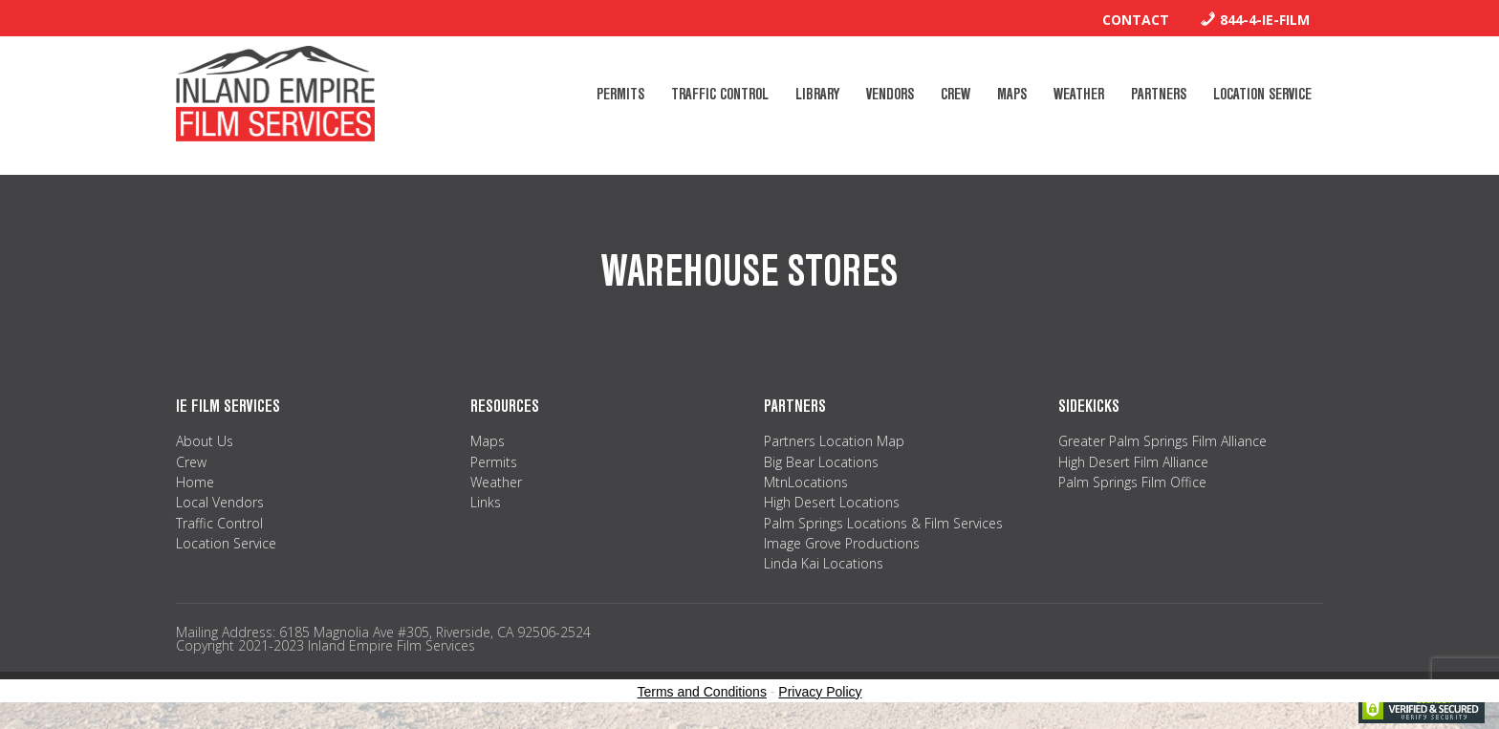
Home (195, 482)
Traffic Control (219, 523)
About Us (204, 441)
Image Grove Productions (842, 543)
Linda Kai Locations (823, 563)
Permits (493, 462)
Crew (191, 462)
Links (485, 502)
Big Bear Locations (821, 462)
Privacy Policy (819, 691)
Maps (487, 441)
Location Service (226, 543)
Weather (496, 482)
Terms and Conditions (702, 691)
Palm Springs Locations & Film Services (883, 523)
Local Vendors (220, 502)
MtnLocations (806, 482)
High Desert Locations (832, 502)
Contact (1135, 20)
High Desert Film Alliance (1133, 462)
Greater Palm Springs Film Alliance (1162, 441)
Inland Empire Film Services (275, 93)
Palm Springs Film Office (1132, 482)
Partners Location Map (834, 441)
